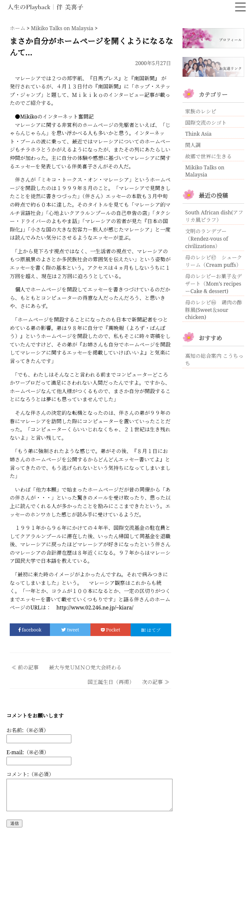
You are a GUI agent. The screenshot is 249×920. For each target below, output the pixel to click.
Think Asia (198, 133)
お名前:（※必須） (27, 730)
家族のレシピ (200, 111)
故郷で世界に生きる (208, 156)
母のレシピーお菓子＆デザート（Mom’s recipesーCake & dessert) (213, 284)
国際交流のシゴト (206, 122)
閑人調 (193, 145)
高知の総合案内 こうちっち (214, 359)
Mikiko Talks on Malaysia (204, 171)
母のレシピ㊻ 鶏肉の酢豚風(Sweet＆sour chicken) (213, 310)
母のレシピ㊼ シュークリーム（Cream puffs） (213, 261)
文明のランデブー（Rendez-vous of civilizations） (206, 239)
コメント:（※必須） (30, 774)
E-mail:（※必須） (27, 752)
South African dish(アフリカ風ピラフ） (214, 216)
